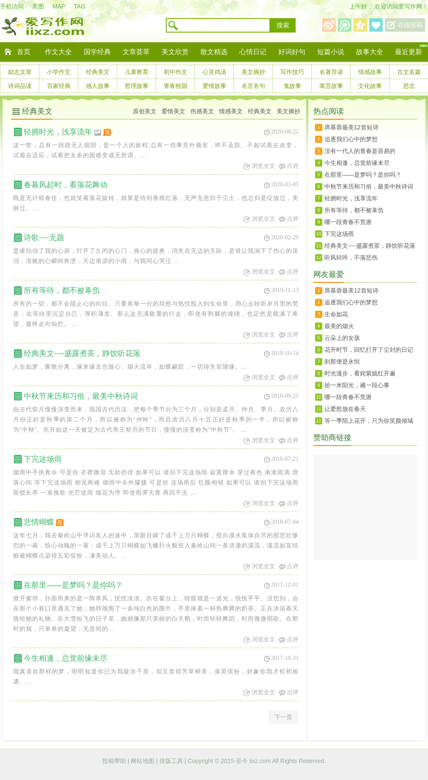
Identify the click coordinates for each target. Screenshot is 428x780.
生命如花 (336, 314)
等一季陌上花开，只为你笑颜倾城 (368, 420)
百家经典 (59, 85)
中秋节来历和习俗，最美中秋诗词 (81, 396)
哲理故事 (136, 85)
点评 (293, 166)
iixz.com (260, 761)
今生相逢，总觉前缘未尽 (65, 658)
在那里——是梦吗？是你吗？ (73, 585)
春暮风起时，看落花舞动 (65, 185)
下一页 (283, 717)
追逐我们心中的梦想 (351, 139)
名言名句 (253, 85)
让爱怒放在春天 (345, 408)
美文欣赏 (175, 51)
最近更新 (408, 51)
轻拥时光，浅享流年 (68, 132)
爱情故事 (214, 85)
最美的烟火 (339, 326)
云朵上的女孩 (342, 337)
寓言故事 (331, 85)
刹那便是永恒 (342, 361)
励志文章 (20, 71)
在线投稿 (410, 25)
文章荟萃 (136, 51)
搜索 (283, 25)
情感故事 (370, 71)
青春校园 (175, 85)
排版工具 (172, 761)
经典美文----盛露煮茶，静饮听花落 (82, 353)
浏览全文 (263, 166)
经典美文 (98, 71)
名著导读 (331, 71)
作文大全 (58, 51)
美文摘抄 (253, 71)
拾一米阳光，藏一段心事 (357, 385)
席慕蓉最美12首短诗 (351, 127)
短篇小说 (330, 51)
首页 (23, 51)
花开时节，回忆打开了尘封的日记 (368, 349)
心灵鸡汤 (214, 71)
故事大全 (369, 51)
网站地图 (143, 761)
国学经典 (97, 51)
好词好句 (291, 51)
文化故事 (370, 85)
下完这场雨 (43, 459)
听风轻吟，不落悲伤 (351, 257)
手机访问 (12, 6)
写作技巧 (292, 71)
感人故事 (98, 85)
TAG (79, 6)
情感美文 (231, 111)
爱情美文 (173, 111)
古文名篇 (409, 71)
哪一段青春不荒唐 (348, 222)
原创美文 (144, 111)
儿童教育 (136, 71)
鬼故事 (292, 85)
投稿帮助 (115, 761)
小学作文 (59, 71)
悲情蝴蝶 (44, 522)
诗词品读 (20, 85)
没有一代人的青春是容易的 (359, 151)
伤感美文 (202, 111)
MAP (58, 6)
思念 (409, 85)
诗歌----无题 (44, 237)
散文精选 (214, 51)
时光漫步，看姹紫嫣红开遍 (359, 373)
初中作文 (175, 71)
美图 (38, 6)
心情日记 (252, 51)
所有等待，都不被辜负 (62, 290)
